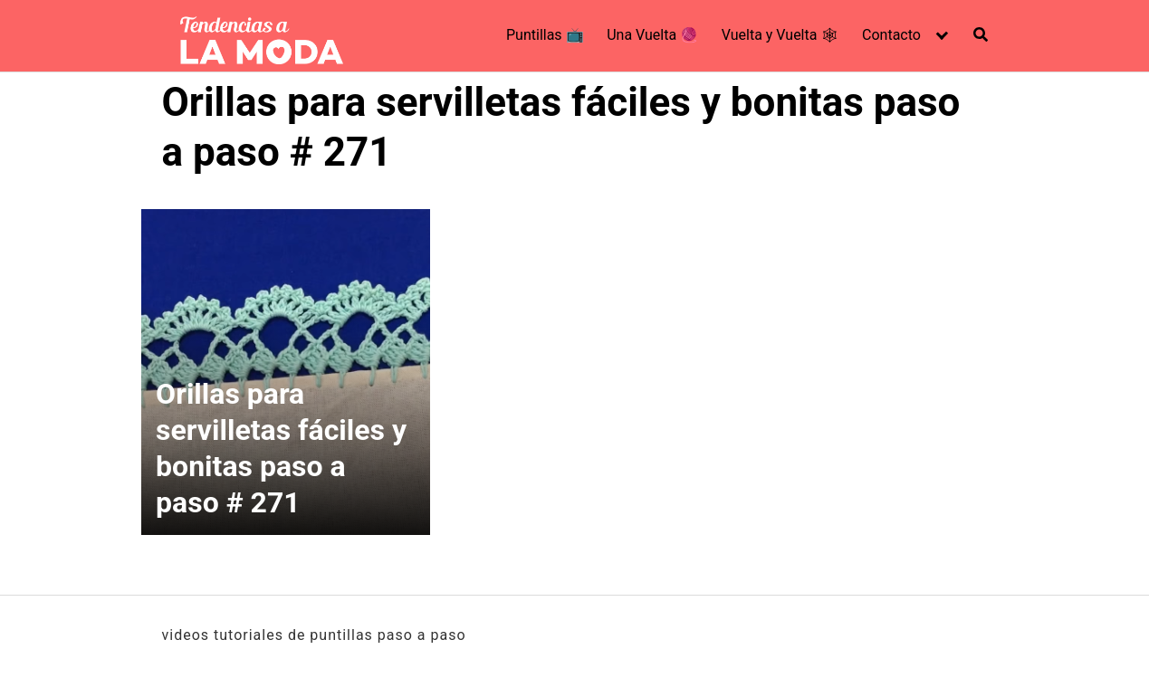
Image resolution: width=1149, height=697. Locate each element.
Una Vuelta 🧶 (652, 34)
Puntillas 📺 (545, 34)
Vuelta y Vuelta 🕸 (780, 34)
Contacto (891, 34)
